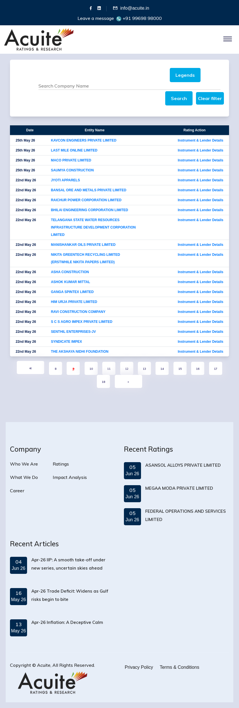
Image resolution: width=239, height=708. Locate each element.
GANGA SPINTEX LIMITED (72, 292)
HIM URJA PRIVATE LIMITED (74, 302)
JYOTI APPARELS (65, 180)
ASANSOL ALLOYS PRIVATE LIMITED (183, 465)
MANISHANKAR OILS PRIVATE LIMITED (83, 245)
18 (103, 382)
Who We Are (24, 464)
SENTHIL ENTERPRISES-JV (73, 332)
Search (179, 98)
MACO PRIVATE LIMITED (71, 160)
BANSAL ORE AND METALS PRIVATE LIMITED (88, 190)
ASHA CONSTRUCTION (70, 272)
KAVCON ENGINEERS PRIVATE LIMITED (84, 140)
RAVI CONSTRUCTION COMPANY (78, 312)
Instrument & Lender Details (200, 140)
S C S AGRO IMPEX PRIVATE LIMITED (82, 322)
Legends (185, 75)
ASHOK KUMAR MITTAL (70, 282)
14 (162, 369)
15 (180, 369)
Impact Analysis (70, 477)
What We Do (24, 477)
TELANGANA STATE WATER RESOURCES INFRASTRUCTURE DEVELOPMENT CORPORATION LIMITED (93, 227)
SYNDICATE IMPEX (66, 342)
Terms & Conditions (179, 667)
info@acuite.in (134, 8)
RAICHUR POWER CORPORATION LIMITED (86, 200)
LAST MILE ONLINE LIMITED (74, 150)
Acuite (43, 665)
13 (144, 369)
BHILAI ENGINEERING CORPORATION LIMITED (89, 210)
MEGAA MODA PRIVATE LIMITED (179, 488)
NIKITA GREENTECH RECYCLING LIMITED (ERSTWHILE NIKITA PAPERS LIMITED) (85, 258)
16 (197, 369)
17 (215, 369)
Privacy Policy (139, 667)
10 (91, 369)
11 (109, 369)
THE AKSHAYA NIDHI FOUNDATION (80, 352)
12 (126, 369)
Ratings (61, 464)
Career (17, 490)
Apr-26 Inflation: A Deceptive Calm (67, 622)
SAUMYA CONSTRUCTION (72, 170)
